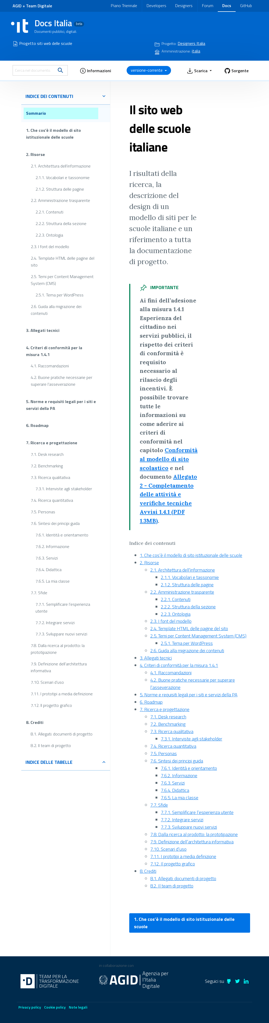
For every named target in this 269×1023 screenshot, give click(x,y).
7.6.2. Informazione (52, 546)
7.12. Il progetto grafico (51, 705)
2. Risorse (35, 154)
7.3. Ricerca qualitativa (50, 477)
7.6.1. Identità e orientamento (61, 535)
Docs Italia (59, 23)
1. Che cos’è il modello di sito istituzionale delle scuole (53, 133)
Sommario (36, 113)
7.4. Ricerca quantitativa (52, 500)
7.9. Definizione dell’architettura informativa (59, 667)
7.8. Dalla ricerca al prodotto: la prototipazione (58, 648)
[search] (60, 70)
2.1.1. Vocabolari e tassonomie (62, 177)
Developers (156, 5)
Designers (184, 5)
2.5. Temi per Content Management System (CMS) (62, 279)
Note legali (78, 1007)
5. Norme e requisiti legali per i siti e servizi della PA (61, 404)
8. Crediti (34, 722)
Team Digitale (39, 6)
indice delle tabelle (65, 762)
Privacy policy (29, 1007)
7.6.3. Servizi (46, 558)
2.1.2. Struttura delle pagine (59, 189)
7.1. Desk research (47, 454)
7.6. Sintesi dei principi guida (55, 523)
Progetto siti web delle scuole (45, 43)
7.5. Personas (43, 512)
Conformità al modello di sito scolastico (169, 458)
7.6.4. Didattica (48, 569)
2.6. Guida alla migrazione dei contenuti (56, 309)
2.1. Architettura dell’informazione (61, 166)
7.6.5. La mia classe (52, 581)
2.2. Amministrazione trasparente (60, 200)
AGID (17, 6)
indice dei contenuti (65, 96)
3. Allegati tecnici (42, 330)
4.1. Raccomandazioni (50, 366)
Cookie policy (55, 1007)
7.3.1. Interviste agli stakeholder (63, 489)
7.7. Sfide (39, 592)
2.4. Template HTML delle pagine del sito (62, 261)
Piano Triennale (124, 5)
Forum (207, 5)
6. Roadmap (37, 425)
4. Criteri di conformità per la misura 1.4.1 (54, 350)
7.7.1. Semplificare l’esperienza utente (62, 607)
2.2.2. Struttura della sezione (60, 223)
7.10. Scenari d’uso (47, 682)
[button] (95, 70)
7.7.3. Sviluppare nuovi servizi (61, 634)
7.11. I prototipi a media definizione (62, 694)
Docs (226, 5)
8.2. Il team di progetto (51, 745)
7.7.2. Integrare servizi (55, 622)
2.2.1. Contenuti (49, 212)
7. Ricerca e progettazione (51, 443)
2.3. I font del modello (50, 246)
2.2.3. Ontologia (49, 235)
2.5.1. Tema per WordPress (59, 294)
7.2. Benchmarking (47, 465)
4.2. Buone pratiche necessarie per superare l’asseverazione (61, 380)
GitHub (246, 5)
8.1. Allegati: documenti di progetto (61, 734)
